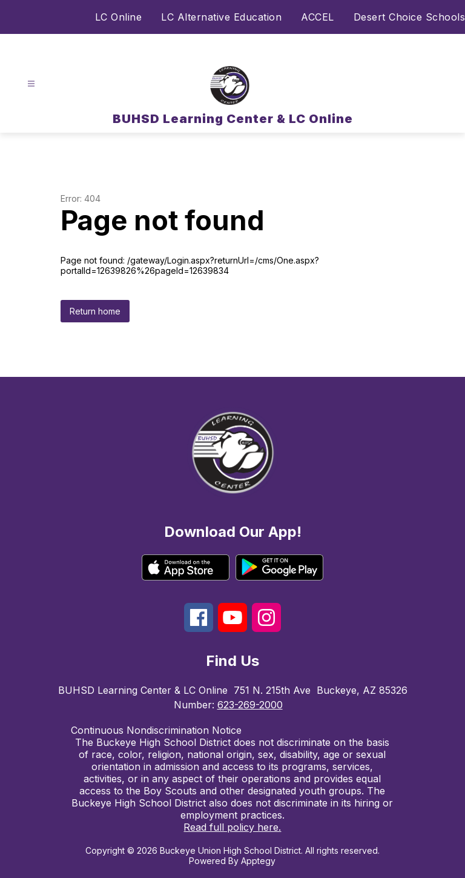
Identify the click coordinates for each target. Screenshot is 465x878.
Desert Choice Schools (410, 17)
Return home (95, 311)
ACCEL (317, 17)
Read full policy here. (232, 827)
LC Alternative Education (221, 17)
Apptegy (258, 861)
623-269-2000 (250, 705)
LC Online (118, 17)
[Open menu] (31, 84)
